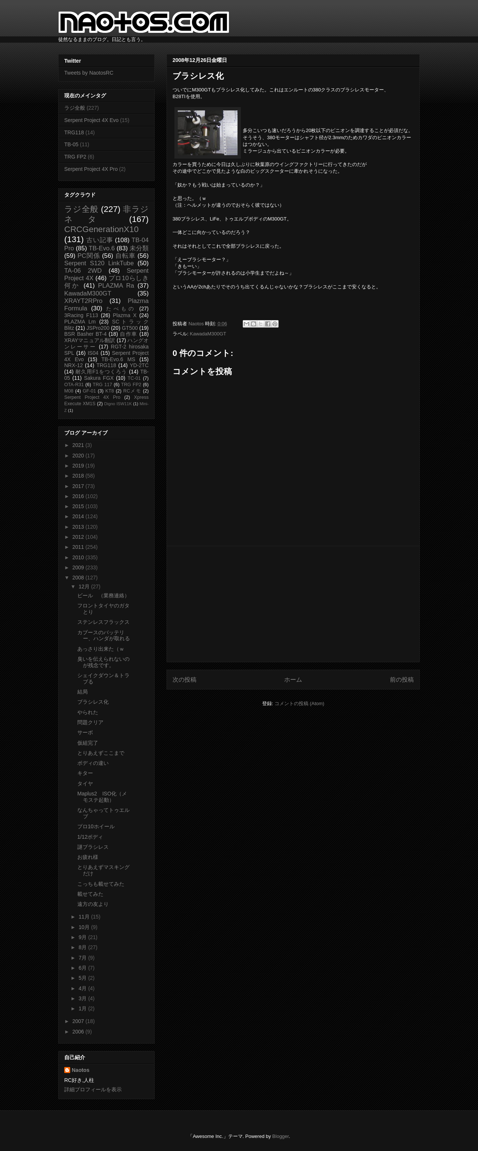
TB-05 (71, 144)
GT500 (130, 328)
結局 (82, 692)
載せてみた (90, 894)
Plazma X (124, 315)
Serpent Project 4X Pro (91, 169)
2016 (79, 496)
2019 (79, 466)
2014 (79, 516)
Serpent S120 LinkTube (99, 263)
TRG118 (74, 132)
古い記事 (99, 240)
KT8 (109, 391)
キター (85, 773)
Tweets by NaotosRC (89, 73)
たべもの (121, 309)
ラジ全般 (74, 108)
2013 (79, 527)
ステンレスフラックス (103, 622)
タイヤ (85, 783)
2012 (79, 537)
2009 (79, 567)
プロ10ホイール (96, 826)
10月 (84, 927)
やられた (87, 712)
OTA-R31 (74, 384)
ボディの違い (93, 763)
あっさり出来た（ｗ (100, 649)
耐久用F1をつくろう (101, 372)
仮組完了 (87, 743)
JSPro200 (98, 328)
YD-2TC (139, 365)
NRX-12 (73, 365)
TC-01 (134, 378)
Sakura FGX (99, 378)
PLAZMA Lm (80, 322)
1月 (83, 1008)
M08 (69, 391)
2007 (79, 1021)
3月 (83, 998)
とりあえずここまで (100, 753)
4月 (83, 988)
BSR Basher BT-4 (85, 334)
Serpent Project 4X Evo (91, 120)
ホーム (293, 679)
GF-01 (89, 391)
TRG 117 (102, 384)
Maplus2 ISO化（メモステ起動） (102, 797)
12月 (84, 586)
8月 (83, 947)
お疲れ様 (87, 857)
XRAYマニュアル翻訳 (89, 340)
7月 (83, 958)
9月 (83, 937)
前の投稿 (402, 679)
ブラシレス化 (93, 702)
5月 (83, 978)
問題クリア (90, 722)
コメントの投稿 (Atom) (299, 703)
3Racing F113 (81, 315)
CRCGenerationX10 (101, 229)
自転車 (125, 255)
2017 (79, 486)
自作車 (128, 334)
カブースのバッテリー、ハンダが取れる (103, 635)
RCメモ (132, 391)
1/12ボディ (90, 837)
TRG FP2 (75, 157)
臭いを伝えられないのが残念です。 (103, 662)
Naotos (80, 1070)
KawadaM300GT (208, 334)
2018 (79, 476)
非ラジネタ (106, 214)
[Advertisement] (293, 604)
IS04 (93, 353)
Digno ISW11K (118, 403)
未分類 (139, 248)
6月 (83, 968)
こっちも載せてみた (100, 884)
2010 (79, 557)
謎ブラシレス (93, 847)
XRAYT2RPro (83, 300)
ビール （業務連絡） (103, 595)
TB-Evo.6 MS (118, 359)
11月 (84, 917)
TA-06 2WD (83, 270)
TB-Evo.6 (102, 248)
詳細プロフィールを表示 (93, 1089)
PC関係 (88, 255)
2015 (79, 506)
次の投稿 (184, 679)
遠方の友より (93, 904)
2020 (79, 456)
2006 (79, 1032)
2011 (79, 547)
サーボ (85, 732)
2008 (79, 578)
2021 (79, 445)
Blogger (280, 1136)
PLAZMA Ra (116, 285)
